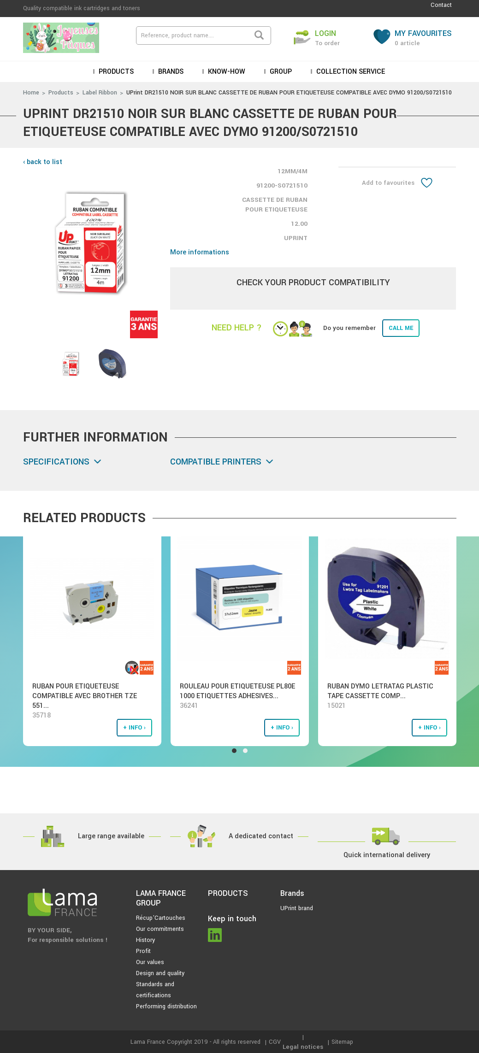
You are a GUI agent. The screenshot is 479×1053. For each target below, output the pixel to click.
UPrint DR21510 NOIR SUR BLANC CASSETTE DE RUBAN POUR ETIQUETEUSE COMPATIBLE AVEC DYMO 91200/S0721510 (289, 92)
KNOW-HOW (225, 71)
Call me (401, 328)
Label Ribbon (100, 92)
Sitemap (342, 1042)
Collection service (349, 71)
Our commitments (160, 929)
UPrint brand (296, 908)
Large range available (111, 836)
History (145, 940)
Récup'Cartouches (160, 918)
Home (31, 92)
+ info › (134, 728)
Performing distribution (166, 1006)
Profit (143, 951)
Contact (441, 5)
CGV (275, 1042)
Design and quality (160, 973)
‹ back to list (42, 162)
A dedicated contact (261, 836)
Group (280, 71)
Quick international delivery (386, 855)
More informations (199, 252)
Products (115, 71)
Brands (169, 71)
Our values (150, 962)
